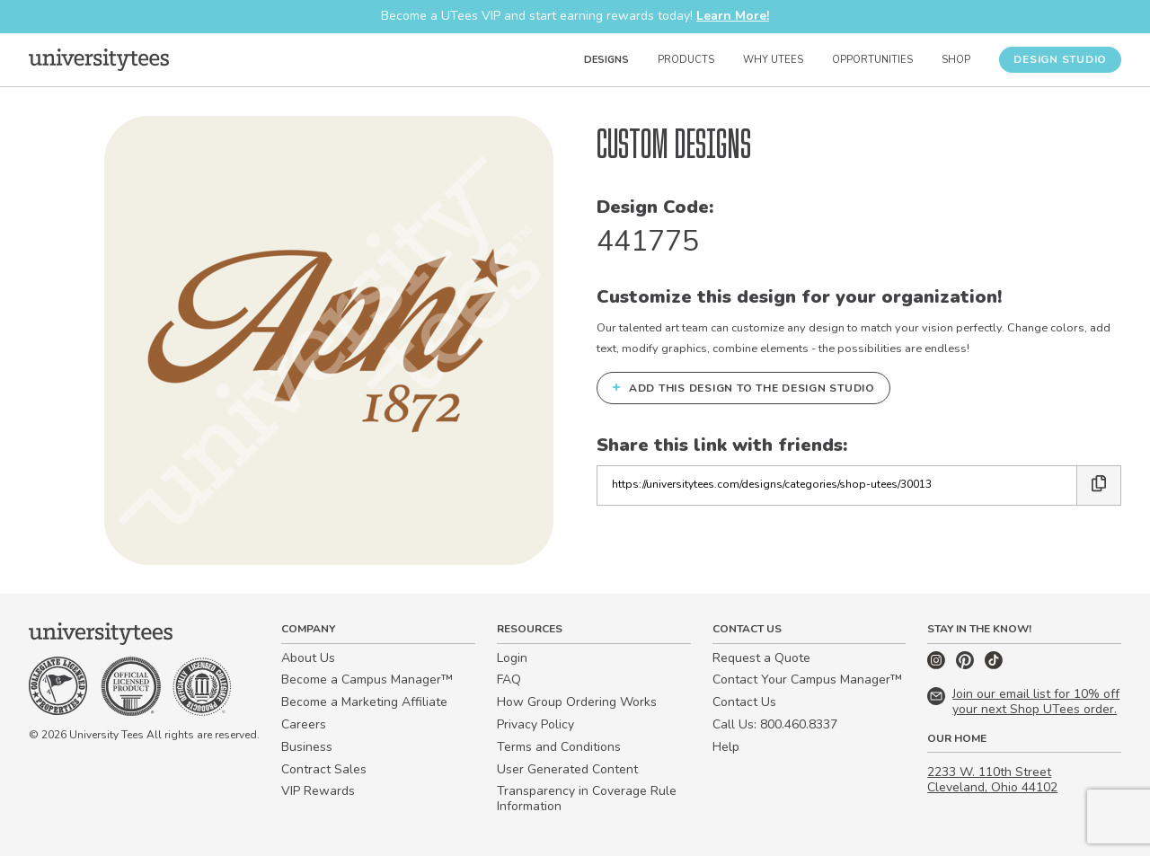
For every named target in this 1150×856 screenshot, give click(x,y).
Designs (606, 59)
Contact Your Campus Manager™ (807, 679)
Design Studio (1060, 59)
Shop (956, 59)
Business (306, 746)
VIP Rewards (318, 790)
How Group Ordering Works (577, 701)
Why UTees (773, 59)
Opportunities (872, 59)
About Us (308, 657)
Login (512, 657)
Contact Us (744, 701)
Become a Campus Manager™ (367, 679)
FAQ (509, 679)
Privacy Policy (535, 724)
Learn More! (732, 15)
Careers (303, 724)
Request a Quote (761, 657)
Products (686, 59)
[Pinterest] (967, 665)
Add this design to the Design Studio (743, 387)
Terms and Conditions (559, 746)
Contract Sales (324, 769)
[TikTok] (994, 665)
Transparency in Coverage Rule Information (587, 798)
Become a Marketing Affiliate (364, 701)
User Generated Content (567, 769)
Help (725, 746)
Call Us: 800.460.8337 (774, 724)
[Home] (99, 59)
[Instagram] (938, 665)
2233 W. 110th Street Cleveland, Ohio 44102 (992, 779)
